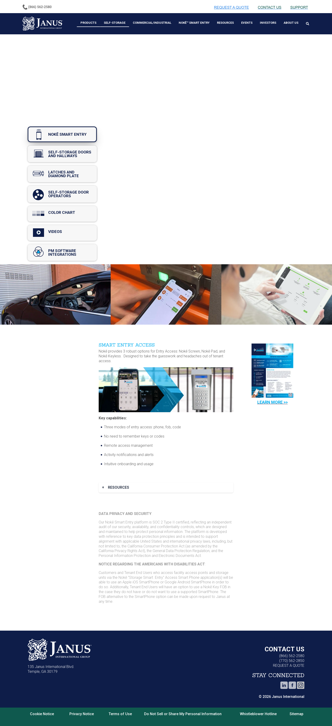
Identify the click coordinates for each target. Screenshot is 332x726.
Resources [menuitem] (225, 22)
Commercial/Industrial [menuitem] (152, 22)
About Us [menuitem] (291, 22)
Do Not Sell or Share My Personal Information (183, 714)
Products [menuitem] (88, 22)
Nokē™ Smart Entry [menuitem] (194, 22)
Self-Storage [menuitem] (114, 22)
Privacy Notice (81, 714)
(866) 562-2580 (291, 656)
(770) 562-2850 (291, 660)
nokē (62, 134)
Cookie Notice (42, 714)
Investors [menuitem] (268, 22)
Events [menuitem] (246, 22)
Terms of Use (120, 714)
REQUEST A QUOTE (288, 665)
